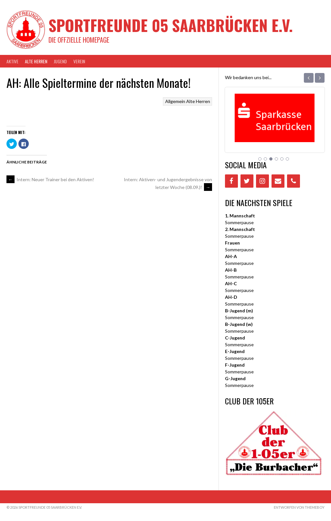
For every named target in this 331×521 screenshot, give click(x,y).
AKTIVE (12, 61)
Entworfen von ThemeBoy (299, 507)
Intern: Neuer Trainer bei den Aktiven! (50, 179)
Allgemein (175, 101)
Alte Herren (36, 61)
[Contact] (278, 181)
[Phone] (293, 181)
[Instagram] (262, 181)
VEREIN (79, 61)
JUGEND (60, 61)
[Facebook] (231, 181)
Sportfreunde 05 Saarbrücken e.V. (170, 25)
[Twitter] (246, 181)
